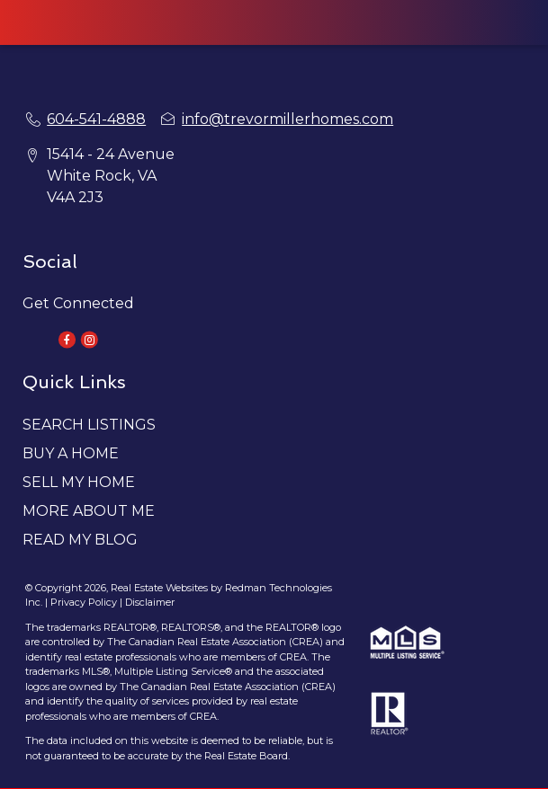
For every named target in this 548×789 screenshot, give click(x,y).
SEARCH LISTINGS (89, 424)
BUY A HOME (70, 453)
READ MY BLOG (80, 539)
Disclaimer (150, 602)
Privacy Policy (83, 602)
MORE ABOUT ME (88, 510)
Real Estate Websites (161, 587)
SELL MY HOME (78, 482)
